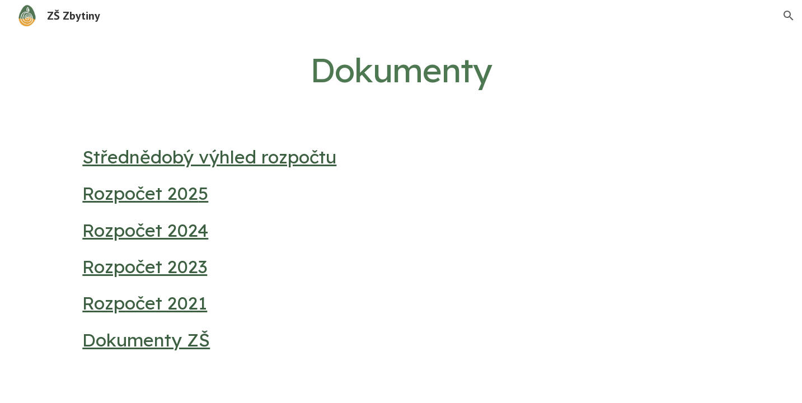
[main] (401, 70)
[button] (788, 15)
